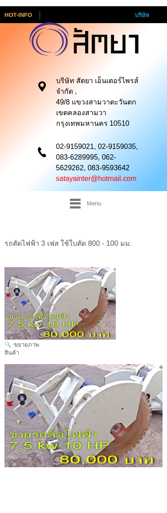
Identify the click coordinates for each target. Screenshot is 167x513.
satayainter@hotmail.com (96, 178)
